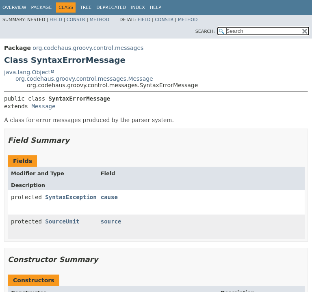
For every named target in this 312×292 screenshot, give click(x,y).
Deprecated (111, 7)
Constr (76, 19)
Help (155, 7)
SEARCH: (205, 31)
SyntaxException (70, 197)
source (111, 221)
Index (138, 7)
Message (43, 106)
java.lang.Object (27, 72)
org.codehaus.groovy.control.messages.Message (84, 78)
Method (99, 19)
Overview (14, 7)
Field (56, 19)
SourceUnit (62, 221)
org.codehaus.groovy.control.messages (87, 48)
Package (41, 7)
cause (109, 197)
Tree (85, 7)
